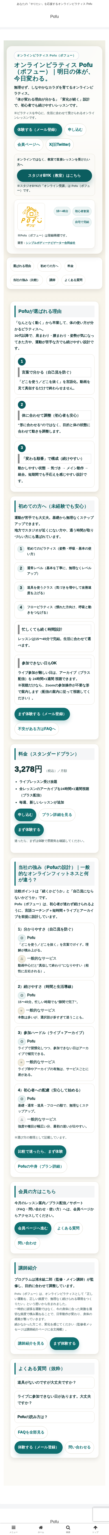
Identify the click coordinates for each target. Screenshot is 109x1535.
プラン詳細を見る (57, 815)
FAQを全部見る (31, 1432)
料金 (70, 266)
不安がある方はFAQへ (37, 729)
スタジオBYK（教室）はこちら (54, 175)
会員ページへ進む (33, 1228)
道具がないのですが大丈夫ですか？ (46, 1382)
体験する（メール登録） (38, 130)
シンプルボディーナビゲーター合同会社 (50, 243)
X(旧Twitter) (59, 144)
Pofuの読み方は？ (32, 1417)
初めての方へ (49, 266)
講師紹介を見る (31, 1343)
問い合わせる (79, 1447)
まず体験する (29, 830)
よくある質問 (73, 280)
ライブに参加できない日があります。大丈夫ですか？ (54, 1399)
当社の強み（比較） (26, 280)
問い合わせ (27, 1243)
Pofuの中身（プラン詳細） (41, 1166)
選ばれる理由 (22, 266)
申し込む (75, 130)
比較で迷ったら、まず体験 (40, 1151)
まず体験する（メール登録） (42, 714)
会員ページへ (28, 144)
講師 (52, 280)
